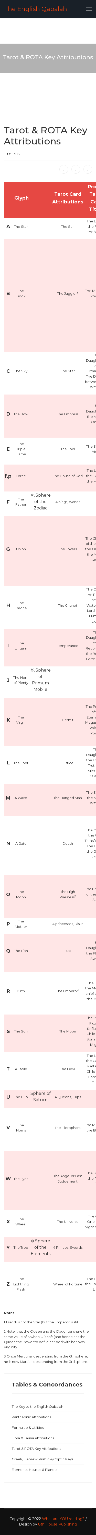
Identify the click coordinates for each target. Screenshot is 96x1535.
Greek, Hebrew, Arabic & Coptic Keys (42, 1459)
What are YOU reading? (63, 1519)
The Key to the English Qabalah (37, 1406)
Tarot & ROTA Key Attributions (36, 1449)
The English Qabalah (35, 9)
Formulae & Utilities (28, 1427)
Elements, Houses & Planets (34, 1470)
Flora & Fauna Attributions (33, 1438)
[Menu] (89, 9)
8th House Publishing (57, 1524)
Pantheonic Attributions (31, 1417)
